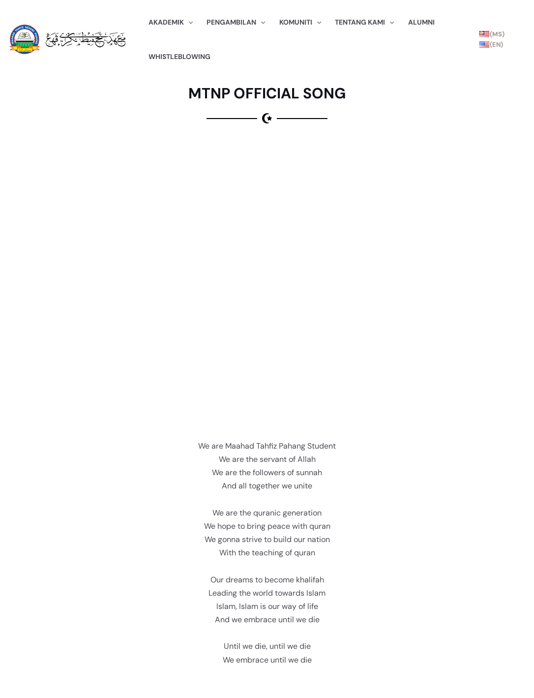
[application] (188, 22)
